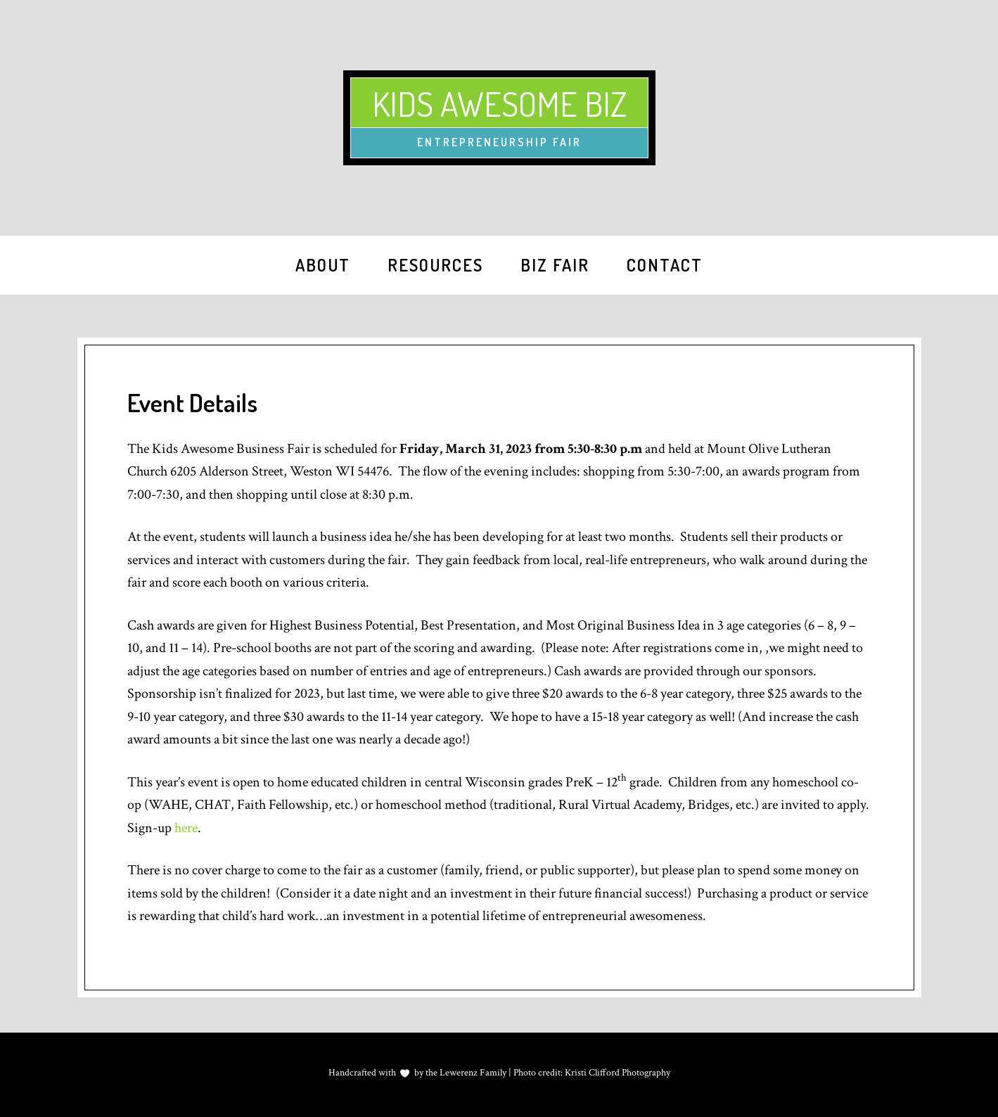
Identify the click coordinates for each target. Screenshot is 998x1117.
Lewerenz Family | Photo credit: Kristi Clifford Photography (553, 1072)
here (186, 828)
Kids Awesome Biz (499, 103)
